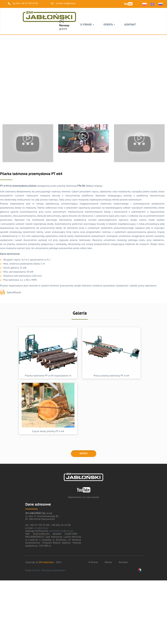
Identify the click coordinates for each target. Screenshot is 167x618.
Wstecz (83, 453)
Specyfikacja (14, 292)
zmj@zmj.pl (69, 3)
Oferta (109, 24)
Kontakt (130, 24)
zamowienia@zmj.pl (61, 530)
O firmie (87, 24)
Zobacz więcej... (95, 185)
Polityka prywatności (53, 570)
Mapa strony (32, 570)
